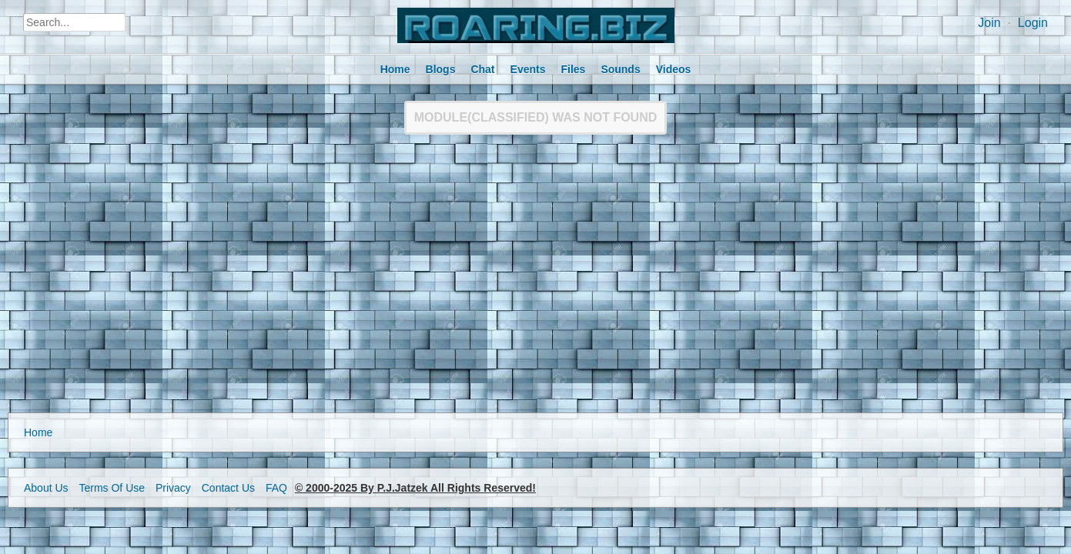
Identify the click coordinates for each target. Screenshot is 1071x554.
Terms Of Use (112, 488)
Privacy (173, 488)
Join (989, 22)
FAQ (276, 488)
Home (38, 432)
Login (1033, 22)
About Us (46, 488)
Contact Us (228, 488)
